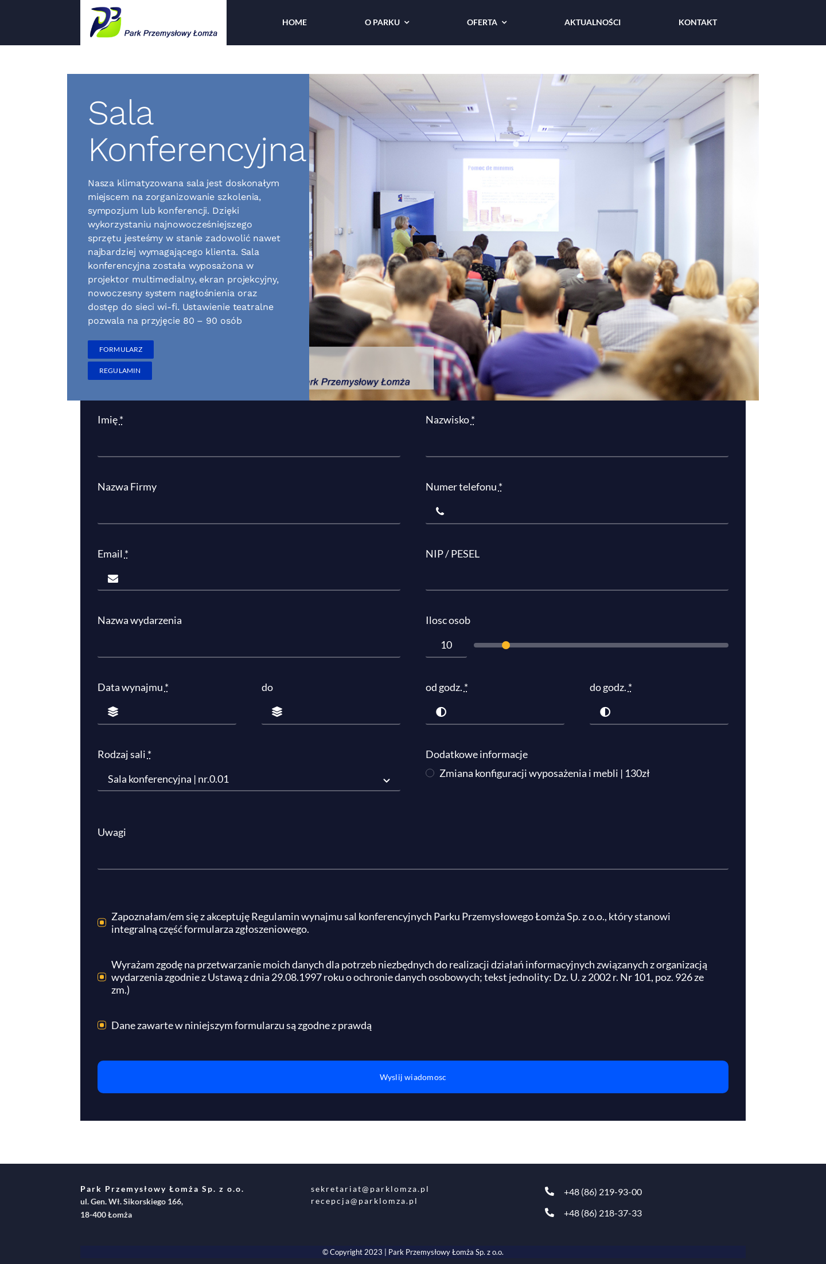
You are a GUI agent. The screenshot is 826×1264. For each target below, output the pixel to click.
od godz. (447, 687)
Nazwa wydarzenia (140, 620)
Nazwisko (450, 419)
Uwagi (112, 832)
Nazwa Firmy (127, 486)
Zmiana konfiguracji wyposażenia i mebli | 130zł (544, 773)
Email (113, 553)
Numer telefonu (464, 486)
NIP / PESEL (453, 553)
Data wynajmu (133, 687)
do (267, 687)
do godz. (611, 687)
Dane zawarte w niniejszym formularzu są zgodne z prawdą (241, 1025)
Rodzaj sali (124, 754)
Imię (110, 419)
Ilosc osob (448, 620)
